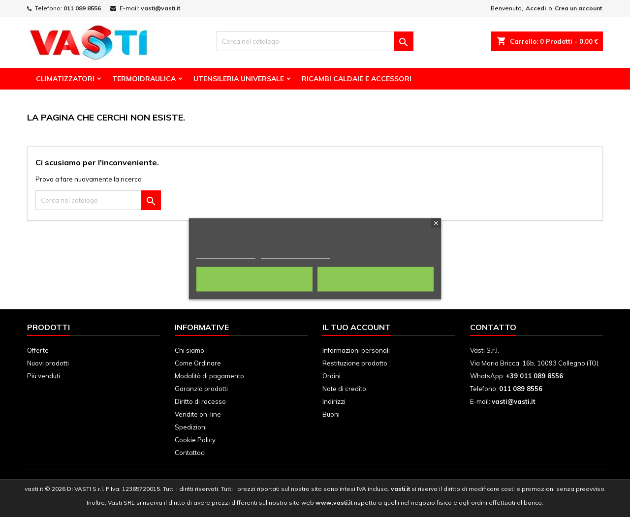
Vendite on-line (198, 414)
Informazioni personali (356, 350)
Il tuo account (356, 327)
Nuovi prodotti (48, 363)
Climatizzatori (65, 78)
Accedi (536, 8)
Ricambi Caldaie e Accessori (356, 78)
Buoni (331, 414)
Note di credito (344, 389)
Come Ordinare (198, 363)
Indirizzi (334, 401)
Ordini (331, 376)
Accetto (375, 279)
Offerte (38, 350)
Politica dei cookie (225, 254)
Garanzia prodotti (201, 389)
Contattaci (190, 452)
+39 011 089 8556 (534, 376)
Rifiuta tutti (254, 279)
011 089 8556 (82, 8)
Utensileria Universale (238, 78)
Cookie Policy (195, 440)
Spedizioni (191, 427)
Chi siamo (189, 350)
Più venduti (43, 376)
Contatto (493, 327)
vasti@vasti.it (160, 8)
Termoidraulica (144, 78)
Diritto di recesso (200, 401)
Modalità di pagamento (209, 376)
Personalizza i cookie (295, 254)
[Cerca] (315, 41)
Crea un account (578, 8)
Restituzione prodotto (354, 363)
